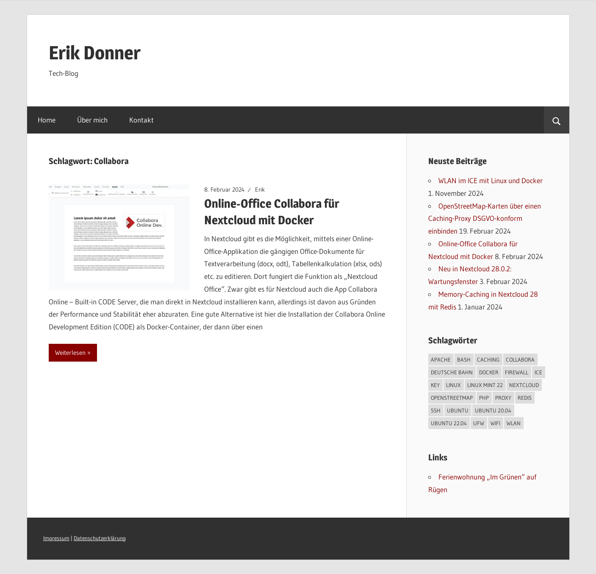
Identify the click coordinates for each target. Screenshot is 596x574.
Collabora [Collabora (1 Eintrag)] (520, 359)
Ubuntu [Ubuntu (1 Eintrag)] (457, 410)
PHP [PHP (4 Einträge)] (484, 397)
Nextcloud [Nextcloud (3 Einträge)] (524, 385)
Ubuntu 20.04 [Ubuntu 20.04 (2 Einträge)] (493, 410)
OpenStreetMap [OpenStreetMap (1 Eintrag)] (452, 397)
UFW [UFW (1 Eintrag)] (478, 423)
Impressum (56, 538)
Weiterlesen (70, 352)
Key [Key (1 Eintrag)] (435, 385)
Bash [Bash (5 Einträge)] (464, 359)
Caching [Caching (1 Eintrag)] (488, 359)
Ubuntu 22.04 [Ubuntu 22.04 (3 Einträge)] (449, 423)
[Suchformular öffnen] (556, 120)
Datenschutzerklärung (100, 538)
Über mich (92, 119)
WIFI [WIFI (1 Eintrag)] (495, 423)
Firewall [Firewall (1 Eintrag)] (516, 372)
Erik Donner (95, 52)
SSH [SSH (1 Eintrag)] (436, 410)
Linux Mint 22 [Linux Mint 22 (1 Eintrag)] (485, 385)
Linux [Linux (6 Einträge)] (453, 385)
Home (46, 119)
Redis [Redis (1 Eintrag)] (525, 397)
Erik (260, 189)
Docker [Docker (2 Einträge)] (489, 372)
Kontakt (141, 119)
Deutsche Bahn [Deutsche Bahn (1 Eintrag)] (452, 372)
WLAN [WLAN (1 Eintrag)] (514, 423)
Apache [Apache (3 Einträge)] (441, 359)
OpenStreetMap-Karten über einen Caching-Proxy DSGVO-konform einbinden (484, 218)
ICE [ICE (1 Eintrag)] (538, 372)
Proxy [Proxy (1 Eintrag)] (503, 397)
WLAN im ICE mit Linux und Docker (490, 180)
